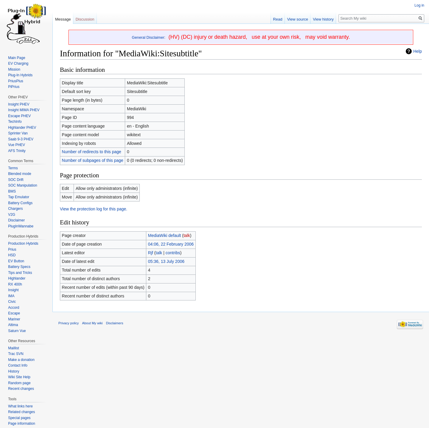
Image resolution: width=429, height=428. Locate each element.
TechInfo (14, 122)
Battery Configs (20, 203)
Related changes (21, 412)
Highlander (16, 278)
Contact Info (17, 365)
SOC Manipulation (22, 185)
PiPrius (13, 87)
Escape (14, 313)
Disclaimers (114, 323)
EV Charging (18, 63)
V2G (11, 215)
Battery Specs (19, 267)
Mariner (14, 319)
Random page (19, 383)
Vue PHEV (16, 145)
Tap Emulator (18, 197)
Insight (13, 290)
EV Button (16, 261)
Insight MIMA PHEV (23, 110)
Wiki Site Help (19, 377)
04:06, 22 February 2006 (171, 244)
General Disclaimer (148, 37)
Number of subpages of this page (92, 160)
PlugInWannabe (20, 226)
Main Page (16, 58)
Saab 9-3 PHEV (20, 139)
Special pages (19, 418)
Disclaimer (16, 220)
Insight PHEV (18, 104)
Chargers (15, 209)
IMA (11, 296)
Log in (419, 5)
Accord (13, 308)
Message (63, 19)
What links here (20, 406)
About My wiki (92, 323)
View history (323, 19)
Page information (21, 423)
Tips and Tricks (20, 273)
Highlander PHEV (22, 127)
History (13, 371)
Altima (13, 325)
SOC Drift (15, 180)
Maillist (13, 348)
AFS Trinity (17, 151)
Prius (12, 249)
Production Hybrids (23, 243)
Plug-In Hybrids (20, 75)
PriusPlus (15, 81)
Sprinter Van (18, 133)
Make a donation (21, 360)
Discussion (85, 19)
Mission (14, 69)
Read (277, 19)
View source (297, 19)
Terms (13, 168)
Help (417, 51)
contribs (173, 252)
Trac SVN (16, 354)
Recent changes (21, 389)
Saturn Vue (17, 331)
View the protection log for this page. (93, 209)
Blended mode (19, 174)
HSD (11, 255)
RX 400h (15, 284)
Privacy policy (68, 323)
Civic (12, 302)
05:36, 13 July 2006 (166, 261)
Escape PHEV (19, 116)
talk (187, 235)
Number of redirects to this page (91, 151)
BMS (12, 191)
